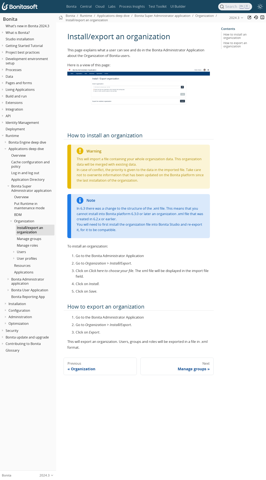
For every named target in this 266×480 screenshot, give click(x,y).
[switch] (260, 6)
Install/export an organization (30, 229)
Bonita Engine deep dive (27, 142)
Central (86, 6)
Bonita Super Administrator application (31, 188)
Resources (22, 265)
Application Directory (27, 179)
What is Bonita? (18, 32)
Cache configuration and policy (30, 164)
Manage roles (27, 245)
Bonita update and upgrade (27, 337)
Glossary (12, 350)
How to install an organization (235, 36)
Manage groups (29, 238)
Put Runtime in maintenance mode (29, 205)
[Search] (235, 6)
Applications (23, 272)
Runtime (12, 135)
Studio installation (20, 39)
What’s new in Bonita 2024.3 (27, 26)
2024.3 (234, 18)
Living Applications (20, 89)
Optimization (19, 323)
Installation (17, 304)
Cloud (100, 6)
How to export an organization (235, 44)
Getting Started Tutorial (24, 45)
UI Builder (178, 6)
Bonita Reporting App (28, 296)
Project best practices (23, 52)
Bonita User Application (29, 290)
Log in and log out (25, 173)
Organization (24, 221)
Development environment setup (27, 61)
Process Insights (132, 6)
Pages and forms (19, 83)
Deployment (15, 129)
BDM (18, 214)
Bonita (71, 6)
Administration (20, 317)
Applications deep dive (26, 148)
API (8, 116)
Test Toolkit (158, 6)
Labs (112, 6)
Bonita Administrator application (27, 281)
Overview (18, 155)
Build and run (16, 96)
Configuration (19, 310)
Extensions (14, 102)
